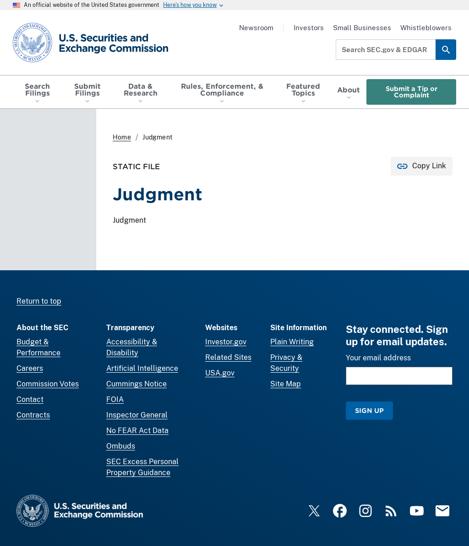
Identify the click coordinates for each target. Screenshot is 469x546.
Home (122, 137)
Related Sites (228, 357)
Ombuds (120, 446)
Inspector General (137, 415)
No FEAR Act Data (137, 430)
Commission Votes (47, 384)
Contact (30, 399)
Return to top (38, 301)
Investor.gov (225, 341)
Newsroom (256, 28)
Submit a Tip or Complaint (411, 92)
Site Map (285, 384)
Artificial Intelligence (142, 368)
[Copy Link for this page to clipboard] (422, 166)
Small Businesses (362, 28)
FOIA (115, 399)
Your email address (378, 357)
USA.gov (219, 373)
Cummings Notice (136, 384)
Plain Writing (292, 341)
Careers (29, 368)
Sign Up (369, 410)
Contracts (33, 415)
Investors (309, 28)
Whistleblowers (426, 28)
